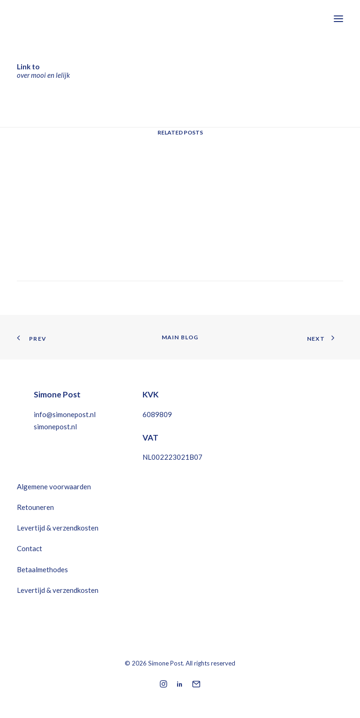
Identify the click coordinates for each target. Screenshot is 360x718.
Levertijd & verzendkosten (57, 528)
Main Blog (180, 337)
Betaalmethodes (42, 569)
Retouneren (35, 507)
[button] (338, 18)
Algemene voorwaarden (54, 486)
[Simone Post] (63, 18)
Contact (29, 548)
